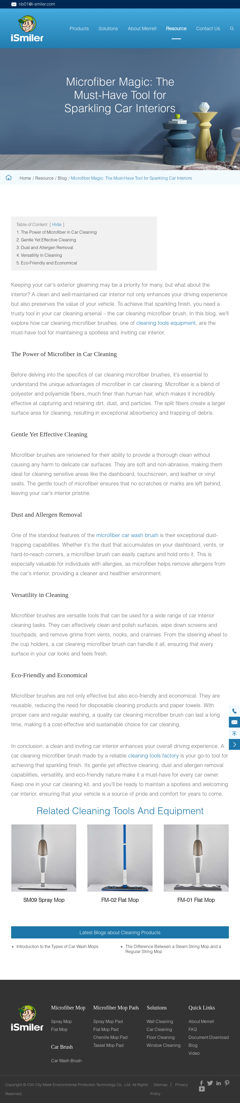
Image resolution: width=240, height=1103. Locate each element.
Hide (57, 224)
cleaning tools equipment (166, 323)
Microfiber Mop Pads (116, 1008)
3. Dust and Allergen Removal (44, 247)
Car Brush (62, 1047)
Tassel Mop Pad (108, 1045)
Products (79, 28)
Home (25, 177)
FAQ (193, 1029)
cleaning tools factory (153, 755)
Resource (176, 28)
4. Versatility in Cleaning (39, 255)
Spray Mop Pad (108, 1021)
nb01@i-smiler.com (33, 3)
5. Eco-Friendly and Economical (46, 262)
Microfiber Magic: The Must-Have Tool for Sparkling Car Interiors (131, 177)
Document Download (209, 1037)
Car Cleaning (159, 1029)
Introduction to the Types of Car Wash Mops (57, 946)
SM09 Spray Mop (43, 900)
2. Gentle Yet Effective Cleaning (46, 239)
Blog (62, 177)
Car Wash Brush (66, 1060)
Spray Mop (61, 1021)
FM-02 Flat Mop (120, 900)
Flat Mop (59, 1029)
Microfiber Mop (68, 1008)
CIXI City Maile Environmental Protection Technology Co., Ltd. (79, 1084)
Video (194, 1053)
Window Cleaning (164, 1045)
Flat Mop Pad (106, 1029)
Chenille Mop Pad (110, 1037)
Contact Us (208, 28)
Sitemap (161, 1084)
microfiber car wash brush (127, 535)
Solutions (108, 28)
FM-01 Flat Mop (196, 900)
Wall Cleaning (160, 1021)
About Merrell (142, 28)
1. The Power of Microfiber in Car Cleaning (56, 231)
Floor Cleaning (161, 1037)
